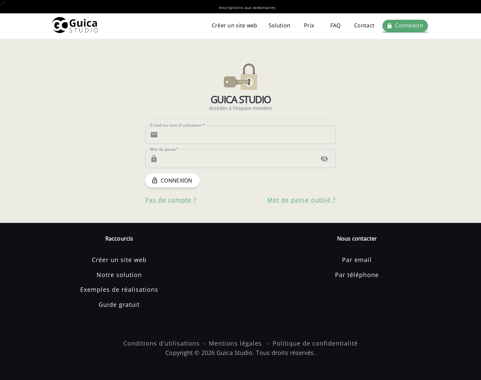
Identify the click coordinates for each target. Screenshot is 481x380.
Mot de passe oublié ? (301, 200)
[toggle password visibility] (324, 158)
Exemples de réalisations (119, 289)
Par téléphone (357, 275)
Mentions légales (235, 343)
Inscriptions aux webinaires (247, 7)
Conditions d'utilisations (161, 343)
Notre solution (119, 275)
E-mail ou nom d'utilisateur (177, 125)
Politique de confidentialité (315, 343)
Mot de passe (164, 149)
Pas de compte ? (170, 200)
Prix (309, 25)
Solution (279, 25)
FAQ (335, 25)
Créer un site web (235, 25)
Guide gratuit (119, 304)
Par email (357, 260)
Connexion (405, 25)
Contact (364, 25)
